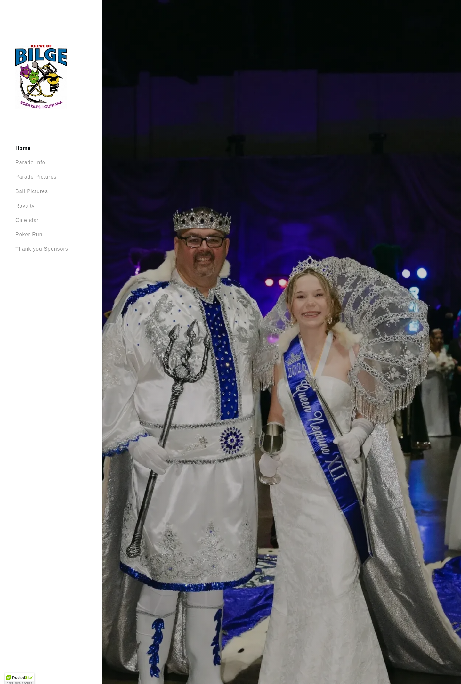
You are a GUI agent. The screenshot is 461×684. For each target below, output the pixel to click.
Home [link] (23, 148)
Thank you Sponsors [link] (41, 249)
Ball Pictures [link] (31, 191)
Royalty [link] (25, 205)
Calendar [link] (27, 220)
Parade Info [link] (30, 162)
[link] (41, 76)
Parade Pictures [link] (36, 177)
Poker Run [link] (29, 234)
